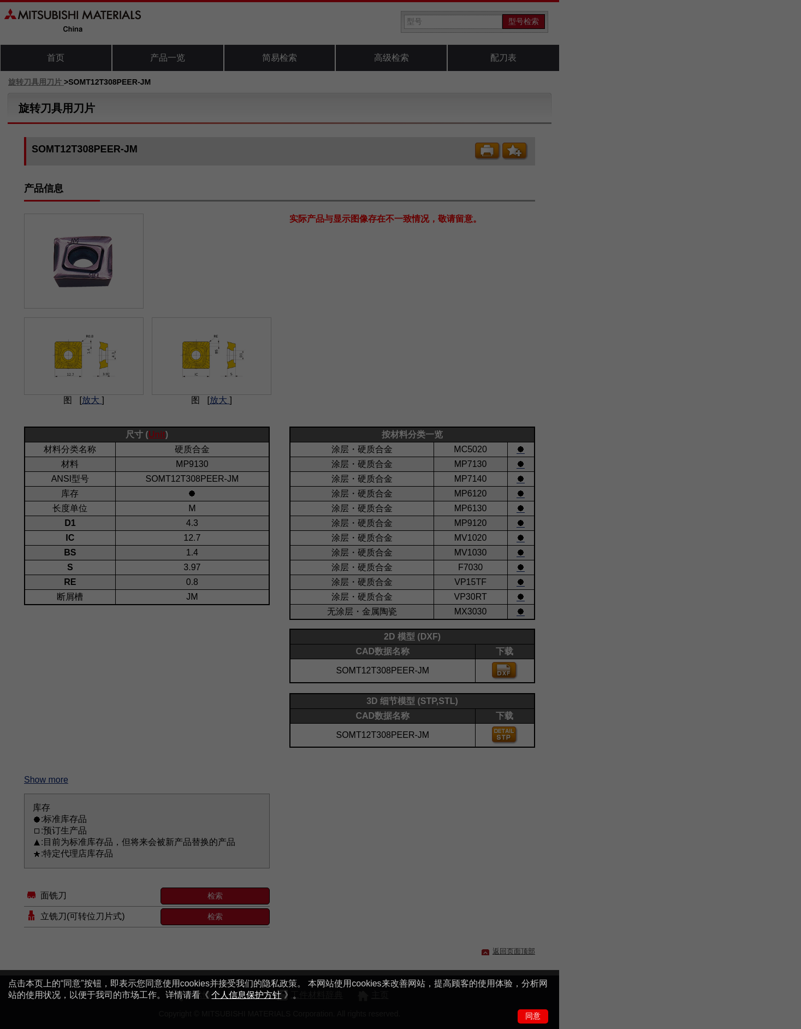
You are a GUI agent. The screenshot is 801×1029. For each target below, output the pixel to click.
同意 (533, 1016)
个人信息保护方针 (246, 995)
